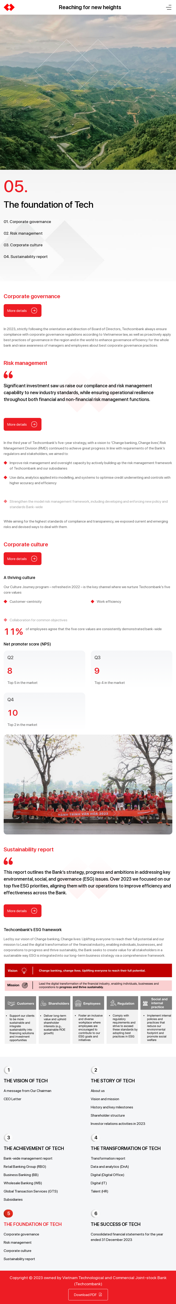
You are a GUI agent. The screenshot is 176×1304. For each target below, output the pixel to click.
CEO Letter (12, 1098)
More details (22, 331)
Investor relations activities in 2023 (118, 1123)
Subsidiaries (13, 1199)
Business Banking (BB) (21, 1174)
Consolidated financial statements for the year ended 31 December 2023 (127, 1237)
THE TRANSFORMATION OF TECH (126, 1148)
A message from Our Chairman (27, 1090)
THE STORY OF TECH (113, 1081)
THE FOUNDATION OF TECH (33, 1224)
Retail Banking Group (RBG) (25, 1166)
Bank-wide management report (28, 1158)
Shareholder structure (108, 1115)
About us (98, 1090)
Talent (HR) (99, 1191)
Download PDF (88, 1294)
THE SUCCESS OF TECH (115, 1224)
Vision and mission (105, 1098)
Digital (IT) (99, 1182)
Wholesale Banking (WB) (23, 1182)
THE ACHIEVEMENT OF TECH (34, 1148)
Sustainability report (19, 1258)
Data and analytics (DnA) (110, 1166)
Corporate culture (17, 1250)
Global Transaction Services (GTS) (31, 1191)
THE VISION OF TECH (26, 1081)
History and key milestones (112, 1107)
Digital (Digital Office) (107, 1174)
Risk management (18, 1242)
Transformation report (108, 1158)
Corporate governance (21, 1234)
